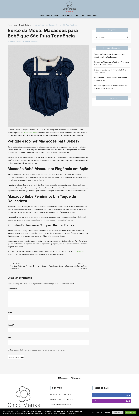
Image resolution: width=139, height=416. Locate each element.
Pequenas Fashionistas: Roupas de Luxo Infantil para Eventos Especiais (109, 55)
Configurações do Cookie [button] (101, 412)
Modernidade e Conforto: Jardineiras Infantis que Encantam (110, 79)
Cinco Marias (78, 251)
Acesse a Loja (92, 16)
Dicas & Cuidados (53, 16)
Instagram (76, 378)
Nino (82, 16)
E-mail (11, 325)
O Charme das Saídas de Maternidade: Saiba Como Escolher (110, 71)
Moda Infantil (67, 16)
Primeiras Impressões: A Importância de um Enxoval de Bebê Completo (110, 87)
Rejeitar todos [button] (117, 412)
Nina (76, 16)
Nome (11, 312)
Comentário (13, 289)
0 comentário (33, 41)
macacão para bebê (29, 132)
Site (9, 337)
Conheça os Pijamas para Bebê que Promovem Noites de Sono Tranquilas (111, 63)
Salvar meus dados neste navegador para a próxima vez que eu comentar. (37, 350)
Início (42, 16)
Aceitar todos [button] (130, 412)
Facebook (63, 378)
